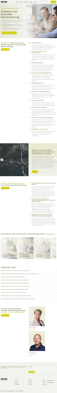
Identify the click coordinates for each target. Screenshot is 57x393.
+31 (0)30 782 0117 (33, 353)
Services (17, 2)
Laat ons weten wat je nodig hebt (9, 32)
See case (35, 171)
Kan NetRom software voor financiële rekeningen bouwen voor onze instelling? (16, 295)
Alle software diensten (50, 234)
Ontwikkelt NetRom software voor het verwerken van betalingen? (13, 292)
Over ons (35, 2)
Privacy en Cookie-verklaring (9, 390)
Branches (21, 2)
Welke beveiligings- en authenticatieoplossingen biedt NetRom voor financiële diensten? (18, 298)
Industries (3, 8)
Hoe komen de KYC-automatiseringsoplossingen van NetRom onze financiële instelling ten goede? (20, 273)
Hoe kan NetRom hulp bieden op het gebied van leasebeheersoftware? (14, 289)
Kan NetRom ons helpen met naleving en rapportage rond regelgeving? (14, 280)
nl (48, 1)
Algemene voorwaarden (19, 390)
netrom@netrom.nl (50, 380)
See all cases (41, 171)
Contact (53, 2)
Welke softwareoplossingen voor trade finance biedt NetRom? (13, 276)
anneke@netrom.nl (32, 330)
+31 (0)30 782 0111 (33, 328)
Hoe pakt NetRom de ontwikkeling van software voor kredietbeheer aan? (15, 283)
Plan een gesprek (5, 315)
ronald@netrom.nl (32, 355)
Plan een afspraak (5, 49)
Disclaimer (1, 390)
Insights (31, 2)
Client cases (26, 2)
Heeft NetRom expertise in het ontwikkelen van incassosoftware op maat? (15, 270)
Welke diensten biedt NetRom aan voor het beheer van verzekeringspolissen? (16, 286)
